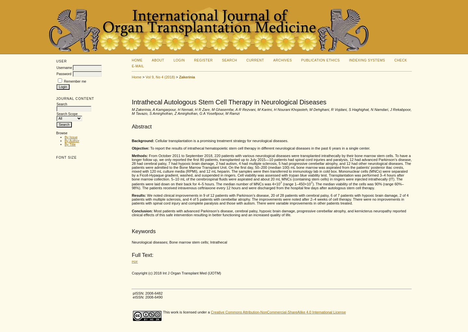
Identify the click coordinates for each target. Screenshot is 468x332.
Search (229, 60)
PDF (135, 261)
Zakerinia (187, 77)
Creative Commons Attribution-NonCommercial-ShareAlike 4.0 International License (278, 312)
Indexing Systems (367, 60)
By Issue (71, 137)
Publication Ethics (320, 60)
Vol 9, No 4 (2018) (160, 77)
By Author (72, 141)
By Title (70, 144)
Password (64, 74)
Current (255, 60)
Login (179, 60)
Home (137, 60)
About (158, 60)
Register (203, 60)
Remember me (75, 81)
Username (64, 68)
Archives (282, 60)
